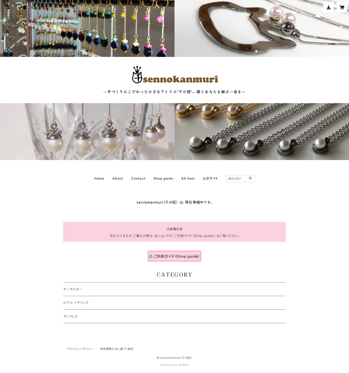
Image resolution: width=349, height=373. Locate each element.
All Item (188, 178)
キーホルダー (72, 289)
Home (99, 178)
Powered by (174, 365)
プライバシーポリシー (80, 349)
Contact (138, 178)
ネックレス (70, 316)
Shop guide (163, 178)
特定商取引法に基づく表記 (117, 349)
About (117, 178)
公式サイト (210, 178)
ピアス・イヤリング (76, 303)
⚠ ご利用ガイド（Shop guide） (174, 256)
